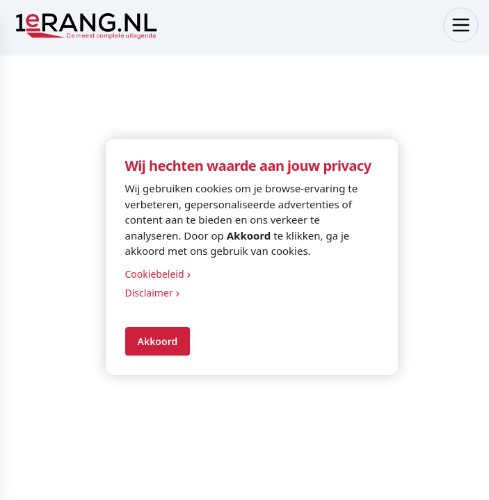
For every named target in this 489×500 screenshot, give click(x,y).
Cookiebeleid (158, 274)
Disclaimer (152, 292)
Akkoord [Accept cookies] (158, 341)
